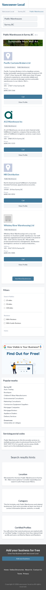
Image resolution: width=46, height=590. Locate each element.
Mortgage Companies (12, 407)
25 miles (9, 300)
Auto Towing (8, 389)
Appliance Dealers (10, 413)
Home (6, 570)
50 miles (9, 304)
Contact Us (37, 570)
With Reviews (11, 319)
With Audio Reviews (13, 323)
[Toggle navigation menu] (43, 4)
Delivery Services (10, 416)
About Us (28, 570)
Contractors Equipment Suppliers (16, 404)
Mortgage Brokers (10, 410)
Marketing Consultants (12, 401)
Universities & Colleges (12, 423)
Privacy (26, 574)
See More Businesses (23, 279)
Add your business (23, 559)
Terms (19, 574)
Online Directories (17, 570)
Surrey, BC (22, 11)
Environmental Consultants (14, 398)
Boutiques (7, 392)
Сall (23, 97)
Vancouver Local (8, 11)
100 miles (9, 308)
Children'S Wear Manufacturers (15, 395)
